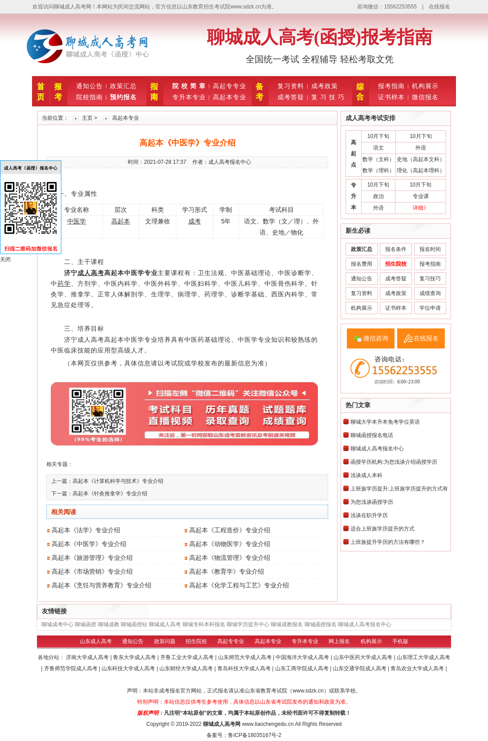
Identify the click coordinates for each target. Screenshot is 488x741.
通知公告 (89, 85)
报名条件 (396, 249)
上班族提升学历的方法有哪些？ (387, 542)
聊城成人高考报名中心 (377, 448)
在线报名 (439, 7)
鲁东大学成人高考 (135, 657)
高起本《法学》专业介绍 (86, 530)
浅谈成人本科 (366, 475)
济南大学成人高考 (88, 657)
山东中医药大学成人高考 (363, 657)
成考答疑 (290, 97)
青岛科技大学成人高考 (244, 668)
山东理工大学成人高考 (423, 657)
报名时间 (430, 249)
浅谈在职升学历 (369, 515)
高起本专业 (229, 97)
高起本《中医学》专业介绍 (89, 543)
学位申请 (430, 308)
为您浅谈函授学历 (371, 502)
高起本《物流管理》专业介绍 (229, 557)
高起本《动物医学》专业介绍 (229, 543)
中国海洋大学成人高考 (303, 657)
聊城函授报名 (321, 624)
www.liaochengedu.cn (267, 724)
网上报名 (339, 641)
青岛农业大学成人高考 (417, 668)
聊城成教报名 (287, 624)
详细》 (421, 208)
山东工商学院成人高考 (302, 668)
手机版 (400, 641)
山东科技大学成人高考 (129, 668)
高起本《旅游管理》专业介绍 (92, 557)
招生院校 (196, 641)
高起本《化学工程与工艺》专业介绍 (239, 585)
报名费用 (361, 264)
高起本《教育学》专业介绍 (226, 571)
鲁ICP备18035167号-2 (254, 735)
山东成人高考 (96, 641)
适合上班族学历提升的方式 (382, 529)
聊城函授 (85, 624)
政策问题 (164, 641)
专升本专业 (189, 97)
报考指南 (391, 85)
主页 (87, 118)
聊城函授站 (134, 624)
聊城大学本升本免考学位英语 (385, 422)
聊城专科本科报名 (204, 624)
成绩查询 (430, 293)
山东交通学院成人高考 (360, 668)
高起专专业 (229, 85)
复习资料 (290, 85)
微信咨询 (375, 338)
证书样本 (391, 97)
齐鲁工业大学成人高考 (187, 657)
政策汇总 (123, 85)
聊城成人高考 (165, 624)
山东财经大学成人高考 (186, 668)
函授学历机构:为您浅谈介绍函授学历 (393, 462)
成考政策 (324, 85)
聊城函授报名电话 (371, 435)
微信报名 (425, 97)
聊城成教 (108, 624)
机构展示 (425, 85)
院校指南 (89, 97)
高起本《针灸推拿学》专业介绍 (110, 493)
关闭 (5, 259)
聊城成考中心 (57, 624)
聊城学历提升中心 (248, 624)
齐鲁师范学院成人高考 (71, 668)
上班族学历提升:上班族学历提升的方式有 (399, 489)
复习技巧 (430, 278)
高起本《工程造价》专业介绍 (229, 530)
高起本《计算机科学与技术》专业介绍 (118, 481)
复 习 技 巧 (328, 97)
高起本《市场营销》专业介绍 (92, 571)
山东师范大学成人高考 (245, 657)
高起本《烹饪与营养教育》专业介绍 (101, 585)
